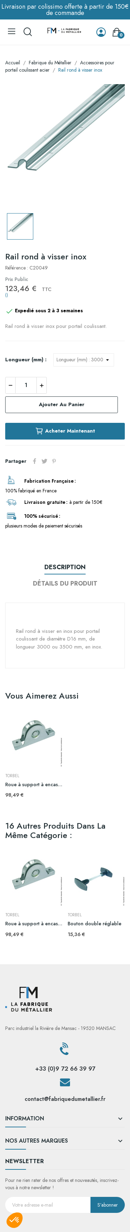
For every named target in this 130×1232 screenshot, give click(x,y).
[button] (14, 1220)
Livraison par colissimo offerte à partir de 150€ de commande (65, 9)
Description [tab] (65, 567)
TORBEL (12, 776)
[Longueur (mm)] (83, 360)
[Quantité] (26, 385)
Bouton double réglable (94, 923)
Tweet (44, 461)
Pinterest (54, 461)
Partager (35, 461)
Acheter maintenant (65, 431)
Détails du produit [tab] (65, 583)
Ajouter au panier (61, 404)
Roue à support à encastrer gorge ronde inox (33, 784)
